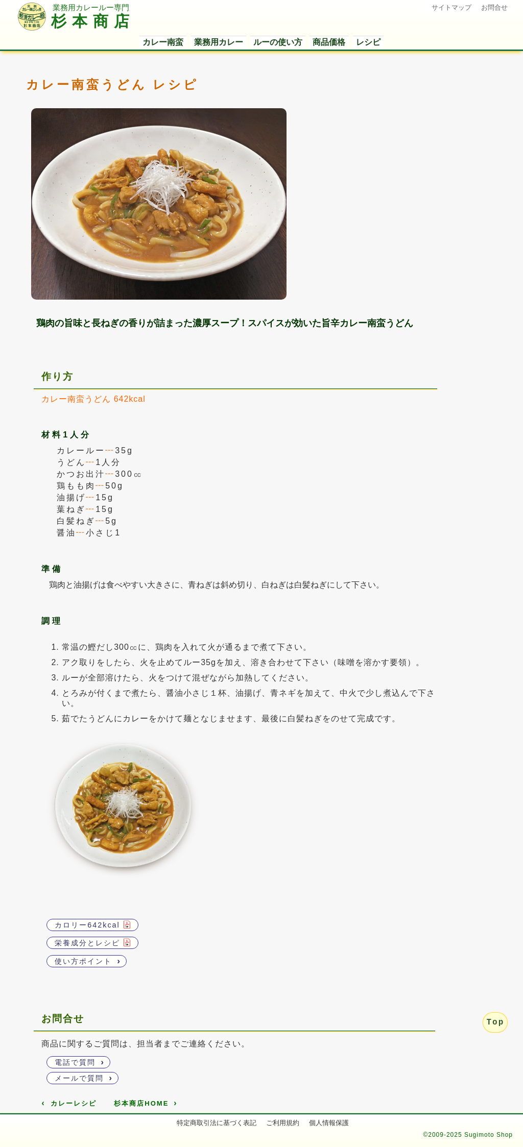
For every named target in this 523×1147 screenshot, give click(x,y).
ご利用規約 (282, 1123)
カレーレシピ (68, 1103)
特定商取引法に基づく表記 (216, 1123)
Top (495, 1022)
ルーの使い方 (277, 42)
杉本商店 (76, 22)
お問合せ (494, 7)
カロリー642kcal (93, 924)
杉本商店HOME (145, 1103)
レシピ (368, 42)
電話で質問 (80, 1062)
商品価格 (329, 42)
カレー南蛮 (162, 42)
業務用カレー (218, 42)
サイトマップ (451, 7)
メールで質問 (84, 1077)
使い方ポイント (88, 961)
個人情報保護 (329, 1123)
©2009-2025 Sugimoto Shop (468, 1134)
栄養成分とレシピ (93, 942)
